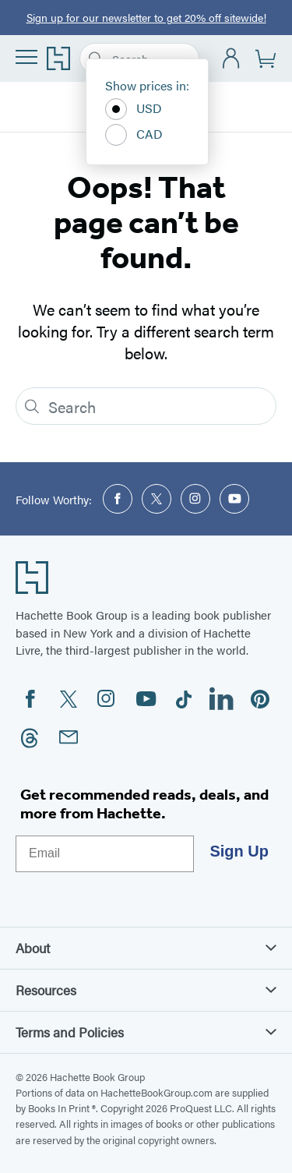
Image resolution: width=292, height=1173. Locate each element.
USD (133, 109)
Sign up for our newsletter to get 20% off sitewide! (146, 17)
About (146, 947)
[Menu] (26, 57)
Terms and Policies (146, 1032)
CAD (134, 135)
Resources (146, 989)
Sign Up (239, 851)
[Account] (231, 58)
